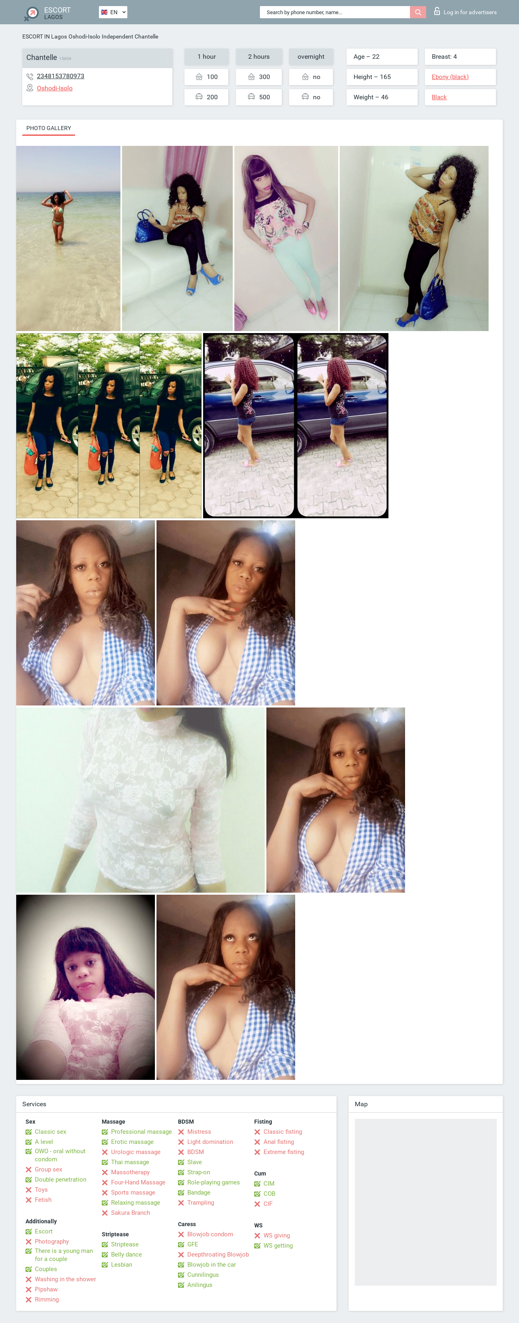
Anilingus (199, 1285)
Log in (465, 10)
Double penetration (60, 1179)
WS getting (278, 1245)
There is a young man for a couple (64, 1255)
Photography (52, 1241)
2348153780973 (60, 76)
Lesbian (121, 1264)
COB (269, 1193)
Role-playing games (213, 1182)
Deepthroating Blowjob (218, 1254)
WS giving (277, 1235)
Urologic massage (136, 1152)
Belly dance (126, 1254)
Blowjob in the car (211, 1264)
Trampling (200, 1202)
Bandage (198, 1192)
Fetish (43, 1199)
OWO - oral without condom (60, 1155)
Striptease (125, 1244)
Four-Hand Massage (138, 1182)
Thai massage (130, 1162)
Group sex (48, 1169)
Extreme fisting (284, 1152)
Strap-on (198, 1172)
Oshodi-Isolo (84, 36)
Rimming (47, 1299)
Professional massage (141, 1131)
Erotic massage (132, 1142)
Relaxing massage (135, 1202)
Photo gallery (48, 128)
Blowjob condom (210, 1234)
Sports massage (133, 1192)
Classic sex (50, 1131)
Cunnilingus (203, 1274)
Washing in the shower (65, 1279)
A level (44, 1142)
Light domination (210, 1142)
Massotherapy (130, 1172)
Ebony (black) (450, 77)
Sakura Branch (130, 1212)
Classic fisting (283, 1131)
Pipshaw (46, 1289)
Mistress (199, 1131)
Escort (44, 1231)
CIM (269, 1183)
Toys (41, 1189)
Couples (46, 1269)
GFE (192, 1244)
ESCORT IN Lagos (44, 36)
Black (439, 97)
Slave (194, 1162)
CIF (268, 1204)
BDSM (195, 1152)
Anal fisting (279, 1142)
